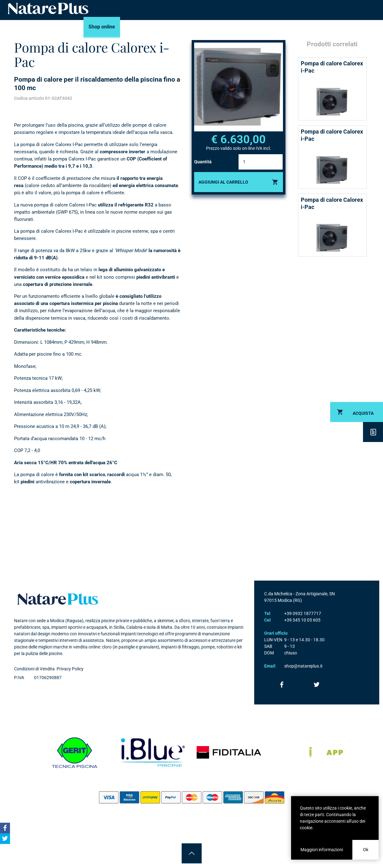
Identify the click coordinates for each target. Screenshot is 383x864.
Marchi (132, 27)
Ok (365, 849)
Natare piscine (48, 8)
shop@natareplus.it (303, 665)
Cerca (373, 27)
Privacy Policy (70, 668)
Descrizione (373, 432)
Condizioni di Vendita (34, 668)
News (256, 27)
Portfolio (202, 27)
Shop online (101, 27)
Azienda (281, 27)
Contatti (309, 27)
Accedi (353, 27)
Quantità (203, 161)
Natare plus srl (58, 599)
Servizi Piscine (166, 27)
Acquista (363, 413)
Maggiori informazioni (321, 849)
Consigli (231, 27)
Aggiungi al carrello (223, 182)
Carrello (333, 27)
